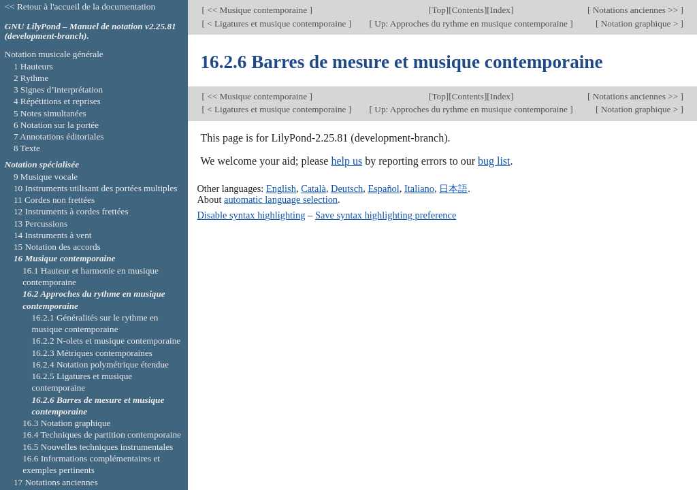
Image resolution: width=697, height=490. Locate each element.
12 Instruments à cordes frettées (71, 211)
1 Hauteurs (33, 66)
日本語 (453, 188)
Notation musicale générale (54, 54)
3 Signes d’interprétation (58, 89)
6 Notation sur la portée (56, 125)
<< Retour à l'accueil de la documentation (80, 6)
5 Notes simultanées (50, 113)
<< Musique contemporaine (257, 10)
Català (313, 188)
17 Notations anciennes (56, 482)
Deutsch (347, 188)
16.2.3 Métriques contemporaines (91, 353)
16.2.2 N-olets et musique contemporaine (105, 341)
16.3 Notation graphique (66, 423)
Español (383, 188)
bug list (494, 161)
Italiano (419, 188)
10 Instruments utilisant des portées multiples (96, 188)
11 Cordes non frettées (54, 200)
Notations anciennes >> (635, 10)
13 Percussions (40, 223)
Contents (468, 10)
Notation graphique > (639, 23)
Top (438, 10)
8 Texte (27, 148)
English (281, 188)
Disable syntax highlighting (251, 215)
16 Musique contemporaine (65, 258)
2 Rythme (31, 78)
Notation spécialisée (42, 164)
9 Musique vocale (46, 177)
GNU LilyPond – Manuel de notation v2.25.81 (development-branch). (90, 31)
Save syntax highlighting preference (385, 215)
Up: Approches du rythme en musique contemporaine (471, 23)
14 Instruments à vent (53, 235)
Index (500, 10)
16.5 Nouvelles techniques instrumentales (97, 447)
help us (346, 161)
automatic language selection (281, 199)
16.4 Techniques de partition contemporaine (101, 434)
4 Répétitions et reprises (57, 101)
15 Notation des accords (57, 247)
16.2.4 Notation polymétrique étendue (100, 364)
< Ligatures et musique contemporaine (276, 23)
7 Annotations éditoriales (59, 136)
